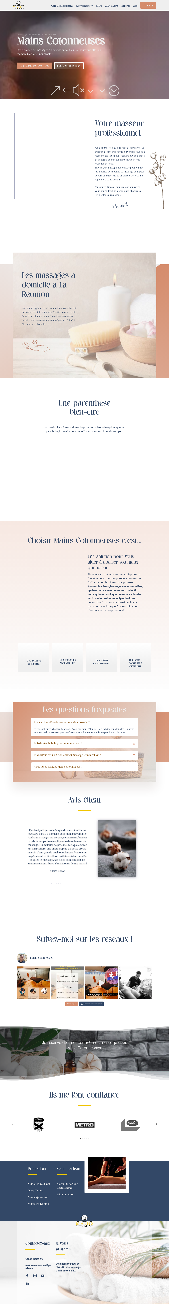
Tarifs (99, 6)
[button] (13, 1124)
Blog (135, 6)
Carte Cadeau (111, 6)
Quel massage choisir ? (62, 6)
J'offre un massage (69, 66)
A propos (125, 6)
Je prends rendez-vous (34, 66)
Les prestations (83, 6)
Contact (148, 5)
